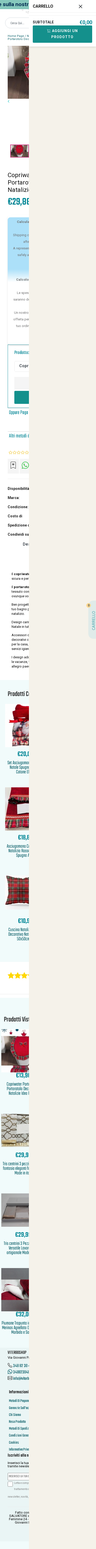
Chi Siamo (15, 1415)
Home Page (16, 36)
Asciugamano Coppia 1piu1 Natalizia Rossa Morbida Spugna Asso (25, 851)
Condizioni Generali (21, 1436)
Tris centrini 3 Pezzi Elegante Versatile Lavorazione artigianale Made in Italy (23, 1248)
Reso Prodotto (17, 1422)
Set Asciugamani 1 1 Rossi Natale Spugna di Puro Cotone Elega (25, 767)
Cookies (14, 1443)
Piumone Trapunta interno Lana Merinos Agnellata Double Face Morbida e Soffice (23, 1328)
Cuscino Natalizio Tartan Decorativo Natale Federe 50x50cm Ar (25, 934)
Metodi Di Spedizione (21, 1429)
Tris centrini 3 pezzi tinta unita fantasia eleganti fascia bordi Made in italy (23, 1168)
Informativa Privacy (20, 1450)
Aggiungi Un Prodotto (62, 34)
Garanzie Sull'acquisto (23, 1408)
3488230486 (19, 1372)
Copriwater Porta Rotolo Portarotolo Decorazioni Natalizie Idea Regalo (23, 1089)
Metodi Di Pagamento (21, 1401)
